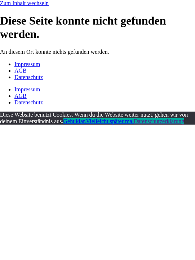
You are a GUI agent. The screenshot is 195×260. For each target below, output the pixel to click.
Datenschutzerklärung (159, 121)
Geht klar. (74, 121)
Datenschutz (28, 77)
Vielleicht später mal (110, 121)
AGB (20, 71)
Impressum (27, 64)
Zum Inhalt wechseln (24, 3)
